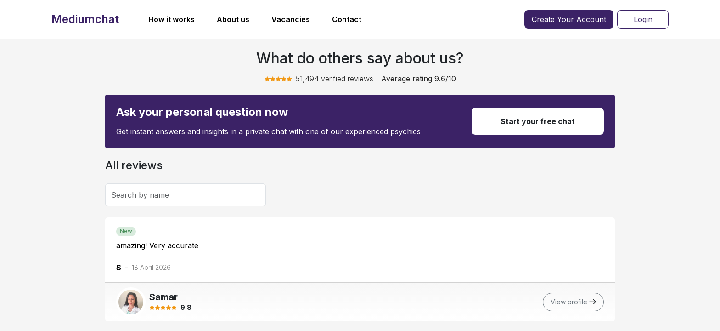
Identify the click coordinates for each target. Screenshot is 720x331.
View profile (573, 302)
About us (233, 19)
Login (643, 19)
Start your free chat (538, 121)
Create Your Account (569, 19)
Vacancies (290, 19)
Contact (346, 19)
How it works (171, 19)
